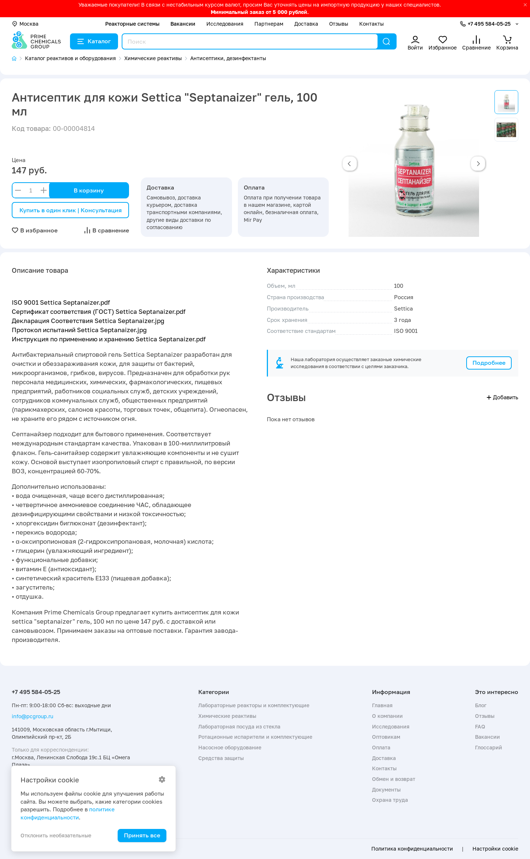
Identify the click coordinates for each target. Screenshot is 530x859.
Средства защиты (221, 758)
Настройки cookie (495, 849)
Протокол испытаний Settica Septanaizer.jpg (79, 330)
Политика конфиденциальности (412, 849)
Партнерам (268, 24)
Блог (480, 705)
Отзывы (338, 24)
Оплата (381, 747)
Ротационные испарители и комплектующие (255, 737)
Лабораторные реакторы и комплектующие (253, 705)
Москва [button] (25, 24)
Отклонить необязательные (56, 835)
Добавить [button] (502, 397)
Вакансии (182, 24)
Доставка (306, 24)
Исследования (224, 24)
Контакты (371, 24)
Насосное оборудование (229, 747)
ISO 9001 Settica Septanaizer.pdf (61, 302)
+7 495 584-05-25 (489, 24)
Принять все (142, 835)
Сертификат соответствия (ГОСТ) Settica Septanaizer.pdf (98, 311)
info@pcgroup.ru (32, 716)
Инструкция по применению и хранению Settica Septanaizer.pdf (109, 339)
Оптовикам (386, 737)
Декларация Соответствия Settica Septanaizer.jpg (88, 320)
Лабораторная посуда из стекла (239, 726)
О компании (387, 716)
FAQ (480, 726)
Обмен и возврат (393, 779)
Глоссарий (488, 747)
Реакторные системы (132, 24)
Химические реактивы (227, 716)
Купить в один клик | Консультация (70, 210)
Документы (386, 789)
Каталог (94, 41)
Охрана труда (390, 800)
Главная (382, 705)
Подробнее (488, 362)
